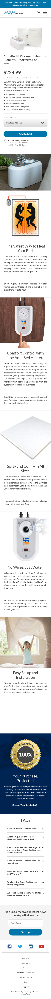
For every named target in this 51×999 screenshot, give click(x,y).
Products (25, 958)
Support (25, 987)
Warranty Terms (25, 977)
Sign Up (25, 932)
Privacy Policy (25, 994)
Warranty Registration (25, 973)
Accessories (25, 963)
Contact (25, 968)
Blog (25, 982)
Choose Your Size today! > (25, 805)
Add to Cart (25, 133)
